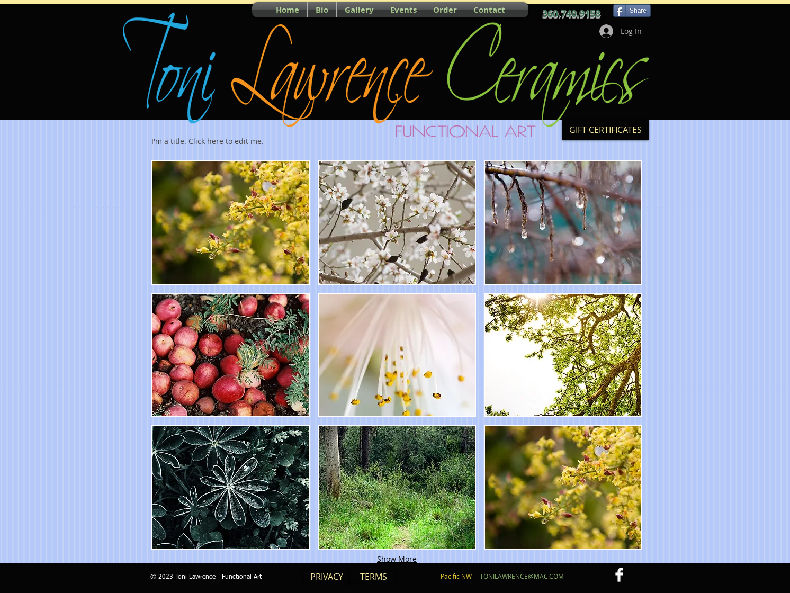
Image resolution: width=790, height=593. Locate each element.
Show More (397, 559)
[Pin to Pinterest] (156, 9)
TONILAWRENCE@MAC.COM (522, 576)
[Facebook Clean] (619, 575)
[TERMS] (373, 576)
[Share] (632, 10)
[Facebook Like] (196, 9)
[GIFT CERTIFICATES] (605, 130)
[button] (230, 222)
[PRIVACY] (326, 576)
